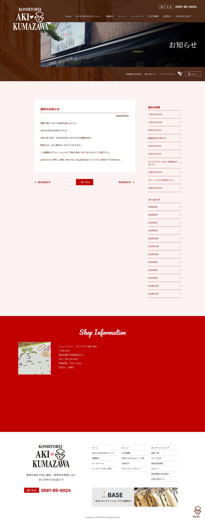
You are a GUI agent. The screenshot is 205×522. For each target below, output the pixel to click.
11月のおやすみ (155, 172)
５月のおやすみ (155, 114)
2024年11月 (153, 293)
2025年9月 (152, 262)
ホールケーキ (98, 463)
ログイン (193, 73)
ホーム (95, 447)
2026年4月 (152, 206)
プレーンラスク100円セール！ (161, 180)
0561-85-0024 (186, 6)
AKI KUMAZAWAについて (103, 453)
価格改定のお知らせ (157, 138)
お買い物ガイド (150, 74)
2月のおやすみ (154, 145)
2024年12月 (153, 285)
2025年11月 (153, 246)
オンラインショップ (160, 447)
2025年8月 (152, 270)
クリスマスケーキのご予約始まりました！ (163, 163)
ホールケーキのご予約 (102, 468)
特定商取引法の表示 (133, 74)
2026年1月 (152, 230)
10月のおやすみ (155, 188)
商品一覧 (155, 453)
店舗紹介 (96, 458)
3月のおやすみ (154, 130)
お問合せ (125, 463)
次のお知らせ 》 (126, 182)
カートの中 (156, 458)
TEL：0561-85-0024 (68, 359)
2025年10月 (153, 254)
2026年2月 (152, 222)
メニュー (125, 447)
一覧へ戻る (84, 182)
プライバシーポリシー (167, 74)
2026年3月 (152, 214)
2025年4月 (152, 277)
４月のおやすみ (155, 122)
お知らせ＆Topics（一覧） (133, 458)
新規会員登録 (157, 463)
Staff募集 (126, 453)
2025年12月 (153, 238)
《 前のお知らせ (42, 182)
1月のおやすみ (154, 153)
